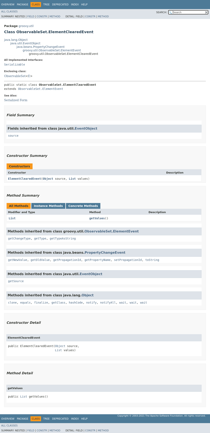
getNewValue (17, 260)
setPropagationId (128, 260)
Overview (7, 4)
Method (54, 16)
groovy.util (26, 26)
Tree (46, 4)
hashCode (76, 302)
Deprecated (60, 4)
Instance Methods (48, 206)
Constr (42, 16)
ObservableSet (15, 76)
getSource (16, 281)
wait (122, 302)
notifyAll (108, 302)
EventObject (86, 128)
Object (48, 178)
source (13, 135)
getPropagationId (67, 260)
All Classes (9, 11)
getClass (58, 302)
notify (91, 302)
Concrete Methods (83, 206)
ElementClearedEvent (24, 178)
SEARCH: (161, 12)
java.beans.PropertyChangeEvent (40, 46)
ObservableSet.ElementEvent (40, 88)
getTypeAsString (63, 238)
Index (75, 4)
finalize (41, 302)
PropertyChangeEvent (105, 253)
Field (30, 16)
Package (22, 4)
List (72, 178)
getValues (97, 218)
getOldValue (40, 260)
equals (25, 302)
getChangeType (19, 238)
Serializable (14, 64)
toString (152, 260)
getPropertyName (97, 260)
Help (84, 4)
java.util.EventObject (25, 43)
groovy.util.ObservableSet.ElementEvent (52, 50)
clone (12, 302)
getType (40, 238)
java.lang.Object (16, 39)
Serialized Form (15, 100)
